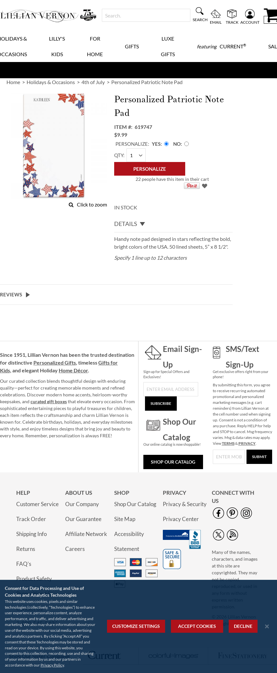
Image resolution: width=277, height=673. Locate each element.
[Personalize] (150, 169)
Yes (156, 144)
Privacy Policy (52, 665)
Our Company (82, 504)
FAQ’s (23, 563)
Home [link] (13, 82)
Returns (25, 548)
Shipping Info (31, 533)
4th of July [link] (93, 82)
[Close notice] (267, 626)
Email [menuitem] (216, 22)
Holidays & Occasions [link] (51, 82)
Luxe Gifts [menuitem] (168, 46)
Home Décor (73, 370)
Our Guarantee (83, 519)
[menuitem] (221, 46)
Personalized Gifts (54, 362)
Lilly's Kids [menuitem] (57, 46)
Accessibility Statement (129, 541)
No (177, 144)
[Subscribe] (161, 403)
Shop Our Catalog (173, 462)
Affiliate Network (86, 533)
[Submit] (259, 457)
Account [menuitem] (249, 22)
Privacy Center (181, 519)
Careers (75, 548)
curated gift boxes (48, 401)
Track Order (31, 519)
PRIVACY (247, 443)
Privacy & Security (185, 504)
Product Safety (34, 578)
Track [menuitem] (232, 22)
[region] (138, 626)
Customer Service (37, 504)
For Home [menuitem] (95, 46)
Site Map (124, 519)
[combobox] (146, 15)
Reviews (11, 294)
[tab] (173, 224)
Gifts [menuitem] (132, 46)
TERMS (228, 443)
